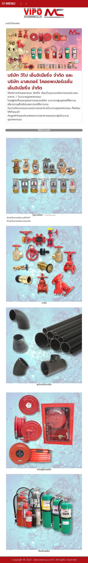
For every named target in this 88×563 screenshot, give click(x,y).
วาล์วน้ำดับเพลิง (12, 23)
